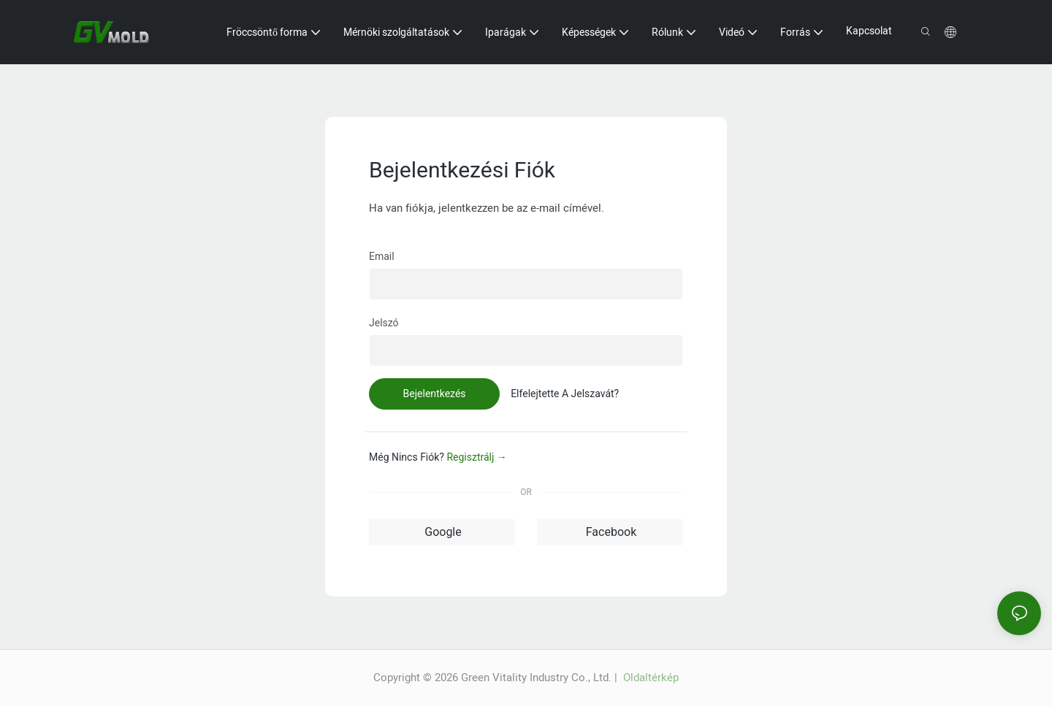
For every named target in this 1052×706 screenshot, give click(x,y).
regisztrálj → (476, 457)
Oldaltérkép (649, 677)
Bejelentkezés (434, 393)
